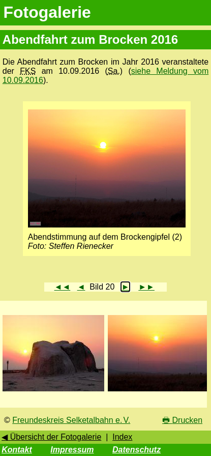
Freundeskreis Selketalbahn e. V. (71, 420)
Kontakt (17, 449)
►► (146, 286)
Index (122, 437)
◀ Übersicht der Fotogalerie (51, 437)
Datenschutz (136, 449)
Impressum (72, 449)
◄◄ (62, 286)
